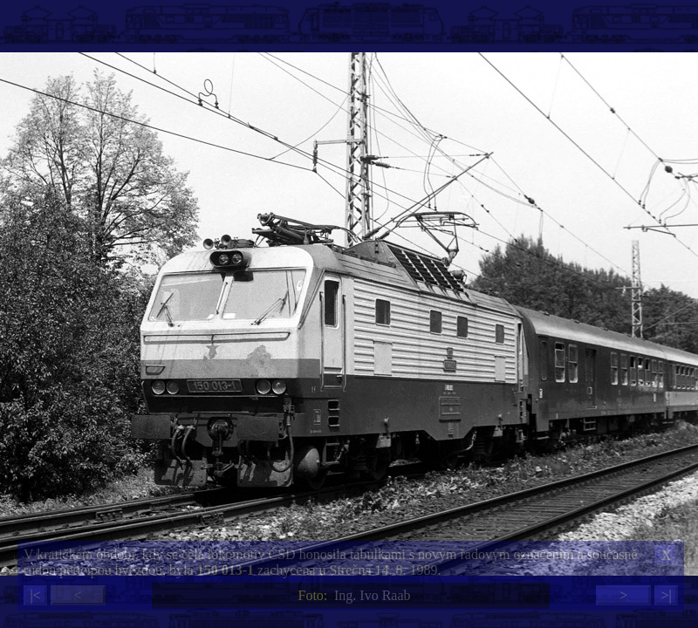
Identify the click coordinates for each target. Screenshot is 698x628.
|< (35, 595)
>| (665, 595)
